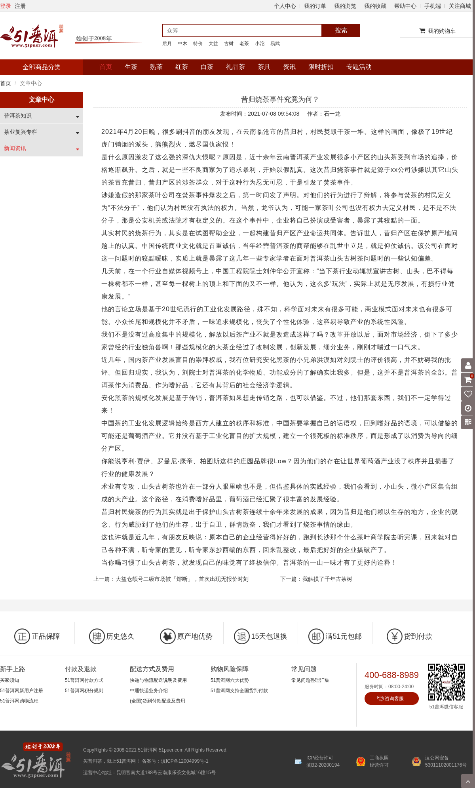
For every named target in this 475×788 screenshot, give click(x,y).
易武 (275, 43)
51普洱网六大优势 (230, 680)
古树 (229, 43)
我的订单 (315, 6)
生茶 (131, 66)
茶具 (264, 66)
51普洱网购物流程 (19, 701)
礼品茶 (235, 66)
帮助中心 (405, 6)
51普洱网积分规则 (84, 690)
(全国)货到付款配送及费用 (157, 701)
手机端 (432, 6)
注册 (20, 6)
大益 (213, 43)
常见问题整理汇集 (310, 680)
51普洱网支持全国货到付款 (239, 690)
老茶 (244, 43)
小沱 (259, 43)
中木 (182, 43)
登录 (5, 6)
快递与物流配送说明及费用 (158, 680)
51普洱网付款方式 (84, 680)
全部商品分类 (42, 67)
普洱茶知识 (18, 115)
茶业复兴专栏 (20, 132)
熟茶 (156, 66)
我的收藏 (375, 6)
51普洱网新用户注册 (21, 690)
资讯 (289, 66)
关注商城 (460, 6)
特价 (198, 43)
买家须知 (9, 680)
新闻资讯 (15, 148)
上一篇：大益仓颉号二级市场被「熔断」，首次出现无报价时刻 (171, 579)
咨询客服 (394, 698)
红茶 (181, 66)
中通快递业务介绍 (149, 690)
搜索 (341, 30)
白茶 (207, 66)
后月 (167, 43)
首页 (105, 66)
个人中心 (285, 6)
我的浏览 (345, 6)
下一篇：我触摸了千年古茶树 (316, 579)
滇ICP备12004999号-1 (185, 761)
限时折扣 (321, 66)
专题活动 (359, 66)
